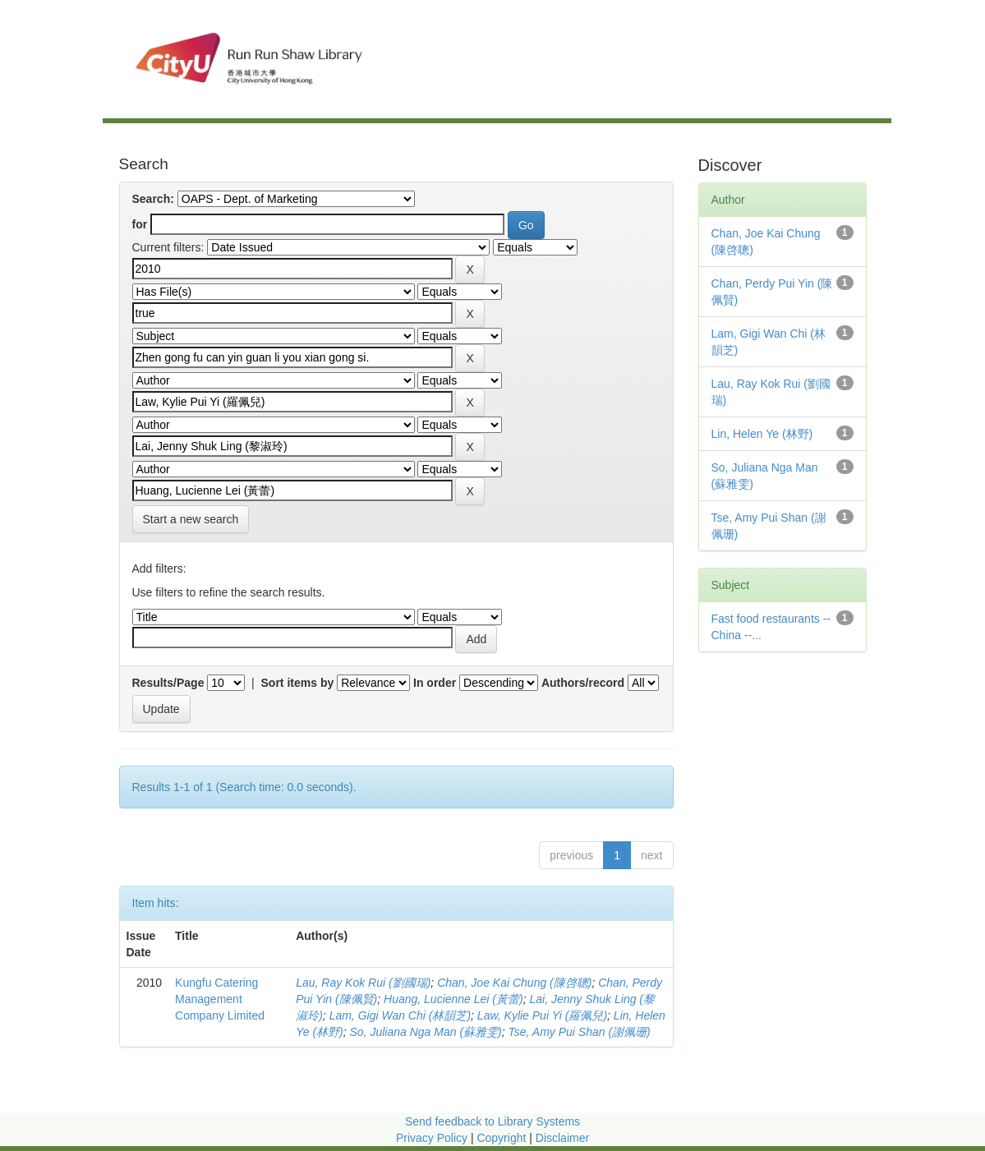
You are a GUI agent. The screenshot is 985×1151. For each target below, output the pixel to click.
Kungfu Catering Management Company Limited (220, 999)
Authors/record (582, 682)
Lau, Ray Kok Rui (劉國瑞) (363, 982)
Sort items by (297, 682)
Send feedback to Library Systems (492, 1121)
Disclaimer (562, 1137)
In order (434, 682)
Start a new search (191, 519)
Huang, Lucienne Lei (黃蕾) (453, 999)
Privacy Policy (431, 1137)
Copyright (502, 1137)
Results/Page (168, 682)
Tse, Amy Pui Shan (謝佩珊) (580, 1031)
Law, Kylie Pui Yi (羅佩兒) (542, 1015)
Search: (153, 198)
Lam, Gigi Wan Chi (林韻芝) (400, 1015)
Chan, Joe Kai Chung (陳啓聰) (514, 982)
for (140, 224)
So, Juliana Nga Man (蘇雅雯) (426, 1031)
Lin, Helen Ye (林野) (762, 433)
